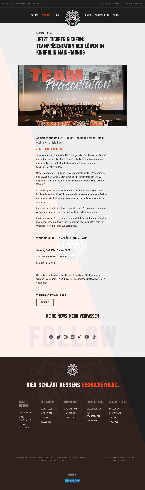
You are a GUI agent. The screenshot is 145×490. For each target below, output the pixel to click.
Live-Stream (70, 408)
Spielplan (46, 413)
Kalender (46, 421)
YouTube (113, 421)
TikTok (112, 417)
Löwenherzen (94, 408)
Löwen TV (69, 417)
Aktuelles (46, 408)
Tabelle (45, 417)
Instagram (115, 413)
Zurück (45, 302)
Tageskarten (26, 412)
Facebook (114, 408)
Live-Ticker (70, 413)
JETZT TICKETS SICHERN (49, 149)
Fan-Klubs (92, 420)
